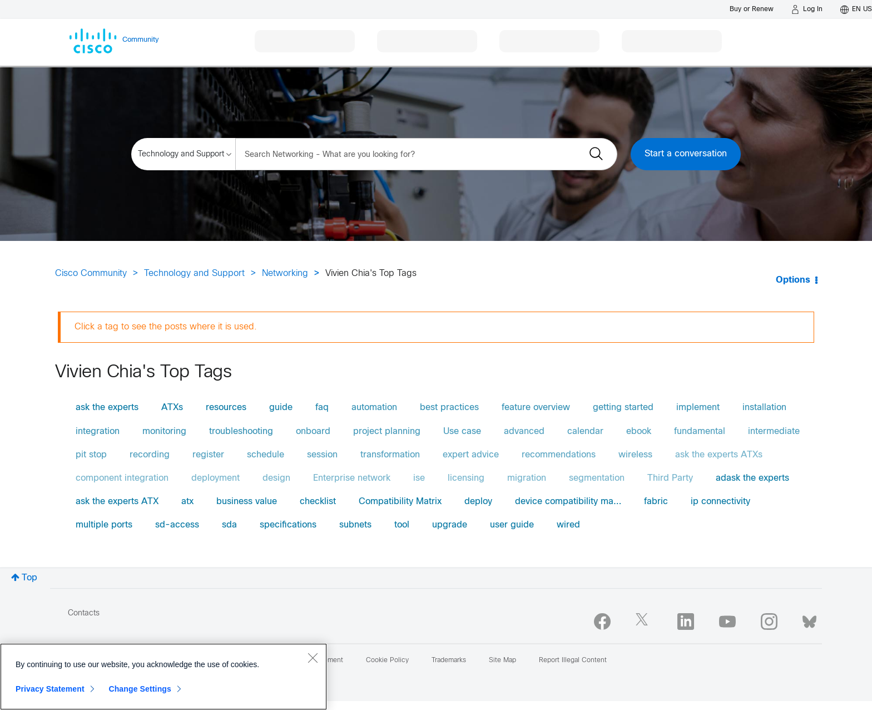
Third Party (670, 478)
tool (401, 525)
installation (764, 407)
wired (568, 525)
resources (226, 407)
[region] (163, 676)
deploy (478, 501)
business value (246, 501)
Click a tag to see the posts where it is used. (166, 327)
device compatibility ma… (568, 501)
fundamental (699, 431)
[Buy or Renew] (752, 9)
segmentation (597, 478)
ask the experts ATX (117, 501)
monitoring (164, 431)
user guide (512, 525)
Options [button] (793, 280)
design (276, 478)
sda (229, 525)
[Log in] (807, 9)
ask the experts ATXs (718, 455)
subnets (355, 525)
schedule (265, 455)
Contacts (84, 613)
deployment (215, 478)
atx (187, 501)
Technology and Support (194, 273)
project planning (386, 431)
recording (150, 455)
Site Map (502, 660)
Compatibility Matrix (400, 501)
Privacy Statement (50, 688)
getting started (623, 407)
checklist (318, 501)
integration (98, 431)
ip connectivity (720, 501)
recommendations (559, 455)
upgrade (449, 525)
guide (281, 407)
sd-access (177, 525)
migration (526, 478)
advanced (524, 431)
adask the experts (752, 478)
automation (374, 407)
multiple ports (104, 525)
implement (698, 407)
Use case (462, 431)
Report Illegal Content (573, 660)
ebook (638, 431)
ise (419, 478)
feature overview (536, 407)
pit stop (91, 455)
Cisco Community (91, 273)
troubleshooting (241, 431)
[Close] (312, 657)
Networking (285, 273)
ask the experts (107, 407)
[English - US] (856, 9)
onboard (313, 431)
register (208, 455)
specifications (288, 525)
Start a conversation (686, 154)
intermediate (774, 431)
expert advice (471, 455)
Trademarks (449, 660)
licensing (466, 478)
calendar (585, 431)
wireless (635, 455)
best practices (449, 407)
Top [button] (29, 578)
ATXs (172, 407)
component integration (122, 478)
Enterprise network (351, 478)
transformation (390, 455)
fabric (656, 501)
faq (322, 407)
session (322, 455)
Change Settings (139, 688)
